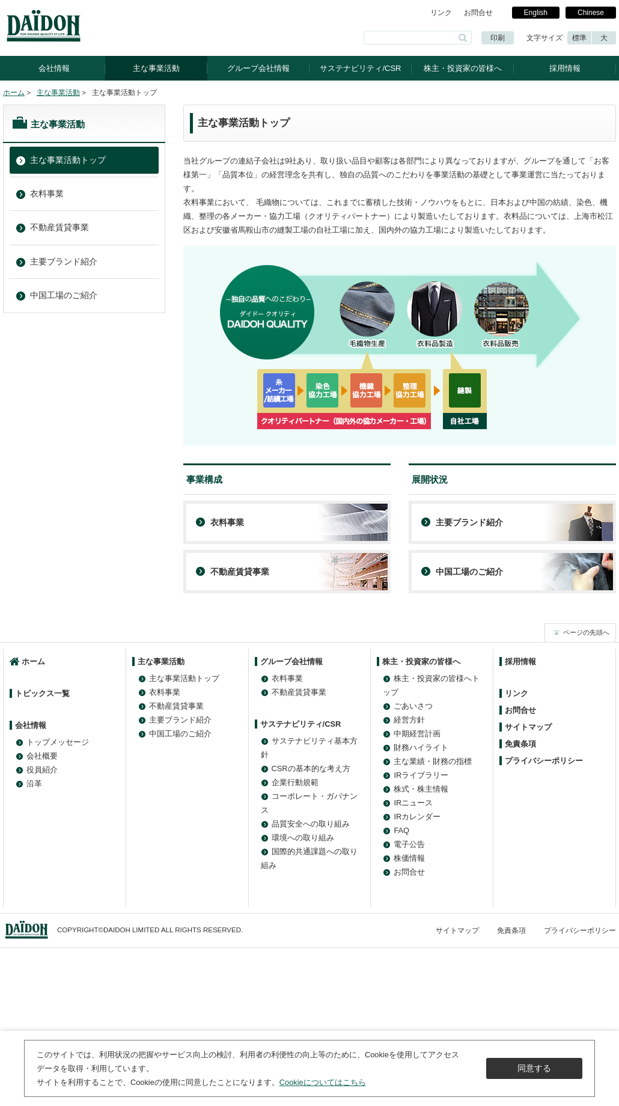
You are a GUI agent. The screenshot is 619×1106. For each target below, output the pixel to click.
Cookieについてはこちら (322, 1082)
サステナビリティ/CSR (360, 68)
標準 (579, 38)
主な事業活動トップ (68, 160)
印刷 (497, 38)
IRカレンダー (417, 816)
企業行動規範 (295, 782)
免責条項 (520, 743)
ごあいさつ (413, 705)
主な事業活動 (156, 68)
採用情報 (565, 68)
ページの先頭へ (586, 632)
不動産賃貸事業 (239, 571)
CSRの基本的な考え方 (311, 768)
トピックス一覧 (42, 693)
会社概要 (42, 755)
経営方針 (409, 719)
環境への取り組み (303, 837)
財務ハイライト (421, 747)
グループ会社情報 (258, 68)
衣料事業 (227, 522)
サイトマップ (528, 727)
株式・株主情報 (421, 788)
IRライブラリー (421, 775)
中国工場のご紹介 (469, 571)
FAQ (401, 830)
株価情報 (409, 858)
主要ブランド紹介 (469, 522)
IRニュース (413, 802)
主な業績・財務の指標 (433, 761)
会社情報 (54, 68)
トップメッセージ (57, 742)
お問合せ (478, 12)
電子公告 (409, 844)
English (535, 12)
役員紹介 (42, 769)
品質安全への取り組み (311, 823)
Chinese (591, 12)
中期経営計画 (417, 733)
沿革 (34, 783)
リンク (441, 12)
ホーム (14, 92)
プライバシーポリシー (544, 760)
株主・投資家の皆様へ (463, 68)
